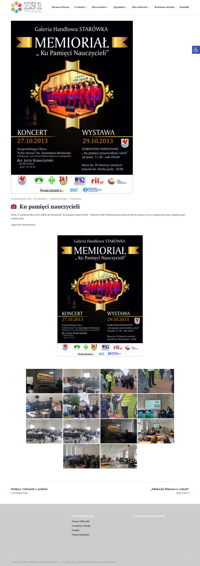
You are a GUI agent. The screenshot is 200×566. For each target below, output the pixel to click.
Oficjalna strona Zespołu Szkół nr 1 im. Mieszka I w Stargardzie (58, 562)
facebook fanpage (58, 199)
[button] (196, 50)
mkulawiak (42, 199)
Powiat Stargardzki (80, 535)
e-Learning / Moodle (81, 526)
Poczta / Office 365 (81, 521)
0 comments (75, 199)
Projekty (76, 530)
